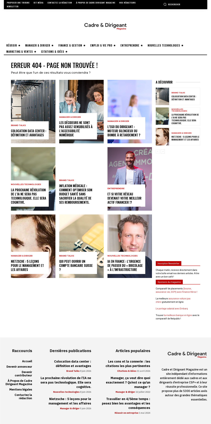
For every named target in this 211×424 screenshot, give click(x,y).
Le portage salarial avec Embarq (172, 308)
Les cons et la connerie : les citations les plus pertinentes (128, 363)
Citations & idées (126, 371)
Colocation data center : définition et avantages (28, 132)
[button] (171, 4)
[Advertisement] (178, 206)
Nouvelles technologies (26, 184)
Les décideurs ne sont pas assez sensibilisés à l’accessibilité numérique (76, 128)
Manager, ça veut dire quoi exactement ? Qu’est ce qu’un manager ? (128, 382)
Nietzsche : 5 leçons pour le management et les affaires (27, 265)
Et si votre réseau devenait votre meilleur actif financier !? (124, 198)
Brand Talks (18, 125)
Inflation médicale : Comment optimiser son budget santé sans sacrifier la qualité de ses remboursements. (75, 194)
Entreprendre (115, 189)
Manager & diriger (22, 256)
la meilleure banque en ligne (178, 315)
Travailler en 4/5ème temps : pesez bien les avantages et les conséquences (126, 403)
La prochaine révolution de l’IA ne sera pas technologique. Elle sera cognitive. (28, 196)
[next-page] (163, 151)
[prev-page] (158, 151)
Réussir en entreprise (126, 413)
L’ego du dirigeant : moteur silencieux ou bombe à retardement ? (123, 130)
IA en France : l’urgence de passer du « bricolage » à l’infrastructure (125, 265)
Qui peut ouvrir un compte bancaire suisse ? (76, 265)
